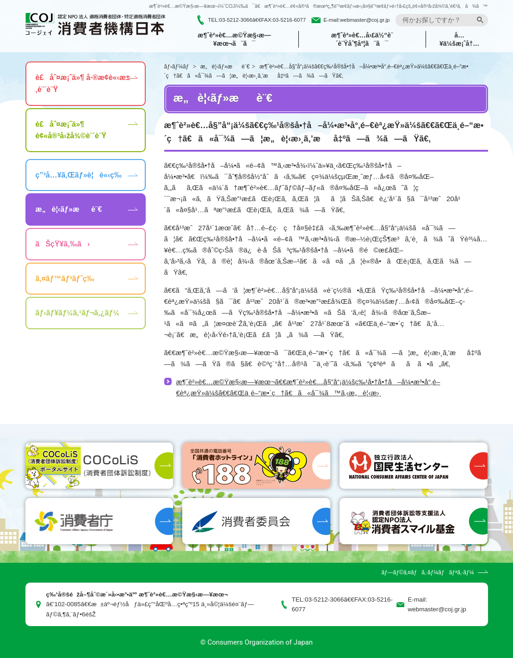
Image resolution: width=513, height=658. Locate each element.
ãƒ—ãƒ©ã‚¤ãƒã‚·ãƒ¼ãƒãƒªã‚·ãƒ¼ (427, 572)
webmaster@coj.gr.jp (365, 20)
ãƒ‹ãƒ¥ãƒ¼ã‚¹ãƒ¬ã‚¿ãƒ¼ (77, 313)
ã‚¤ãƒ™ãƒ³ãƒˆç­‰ (65, 279)
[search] (437, 20)
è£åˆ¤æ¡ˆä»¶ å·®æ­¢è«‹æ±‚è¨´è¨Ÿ (83, 83)
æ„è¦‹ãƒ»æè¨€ (225, 66)
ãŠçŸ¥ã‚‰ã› (63, 244)
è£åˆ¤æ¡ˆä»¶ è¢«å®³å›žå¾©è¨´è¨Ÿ (71, 130)
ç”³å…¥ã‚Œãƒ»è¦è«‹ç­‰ (79, 175)
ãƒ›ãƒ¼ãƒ (177, 66)
